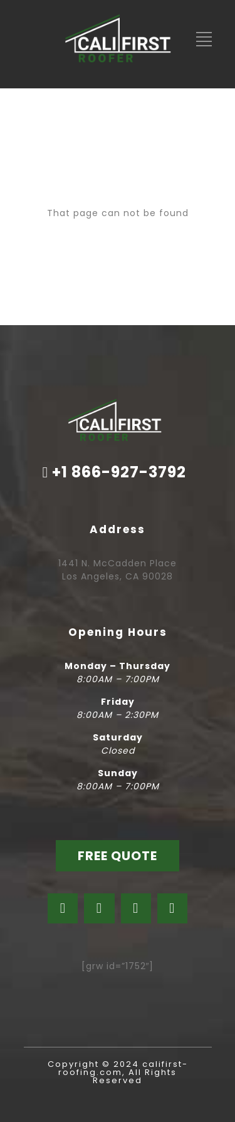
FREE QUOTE (117, 856)
